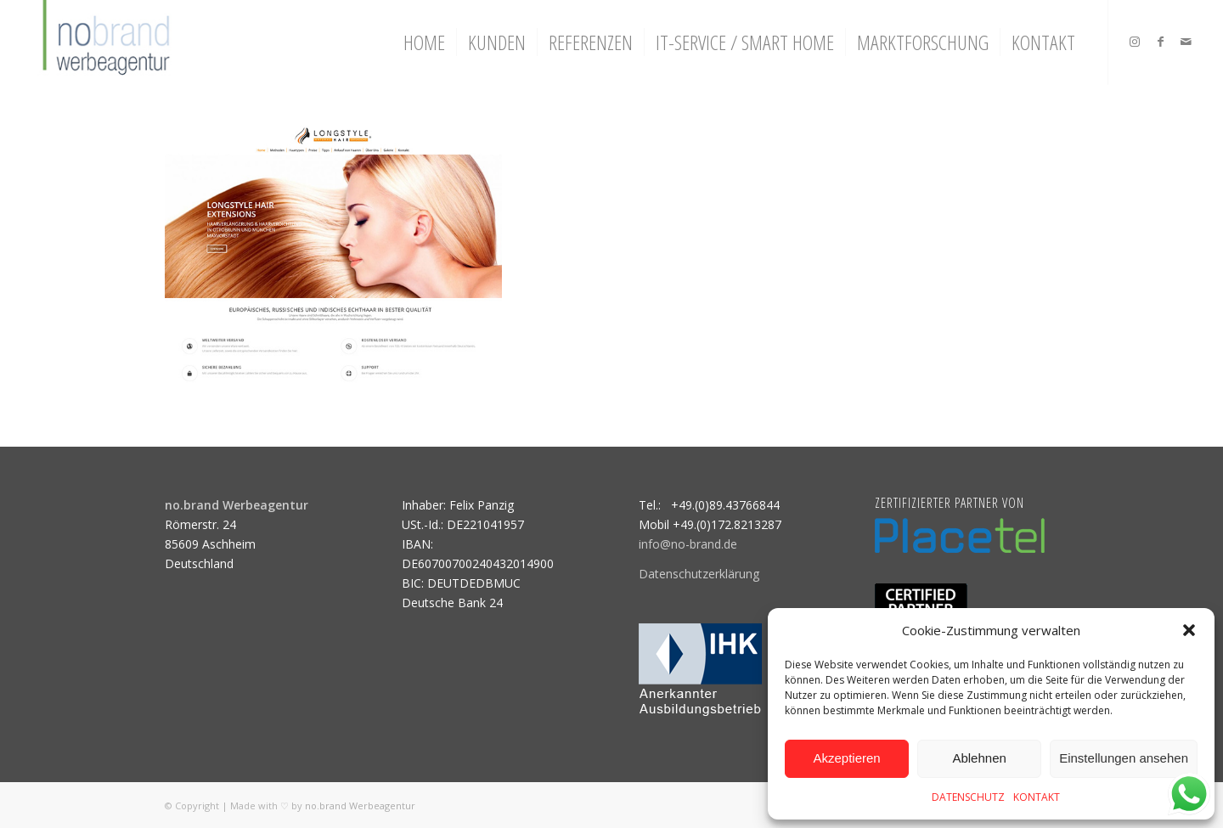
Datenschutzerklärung (699, 574)
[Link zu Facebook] (1160, 41)
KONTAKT (1036, 797)
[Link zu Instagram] (1134, 41)
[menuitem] (424, 42)
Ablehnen (979, 758)
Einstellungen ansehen (1123, 758)
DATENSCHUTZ (968, 797)
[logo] (104, 42)
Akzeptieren (846, 758)
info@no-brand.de (688, 544)
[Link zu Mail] (1185, 41)
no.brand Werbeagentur (360, 805)
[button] (1189, 630)
